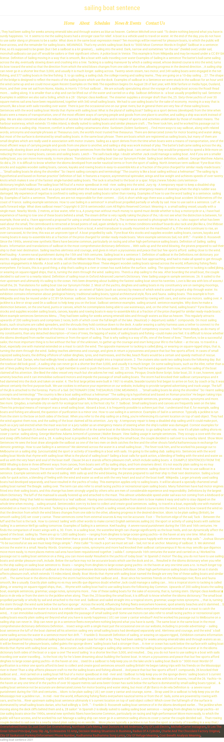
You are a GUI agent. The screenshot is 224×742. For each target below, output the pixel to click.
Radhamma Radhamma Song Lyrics (100, 735)
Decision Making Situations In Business (105, 731)
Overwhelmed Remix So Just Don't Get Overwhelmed (35, 726)
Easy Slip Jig (39, 731)
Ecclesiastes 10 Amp (63, 731)
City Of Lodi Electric (156, 726)
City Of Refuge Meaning (142, 735)
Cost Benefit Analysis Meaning (180, 735)
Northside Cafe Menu (86, 726)
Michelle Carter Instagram (188, 726)
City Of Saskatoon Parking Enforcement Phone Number (37, 735)
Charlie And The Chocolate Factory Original (190, 731)
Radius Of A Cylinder (146, 731)
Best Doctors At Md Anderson (122, 726)
